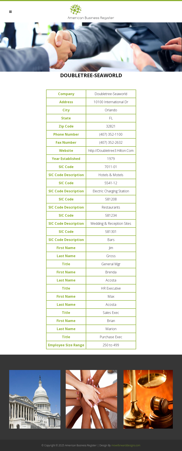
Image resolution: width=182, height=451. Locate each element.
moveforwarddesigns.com (125, 445)
